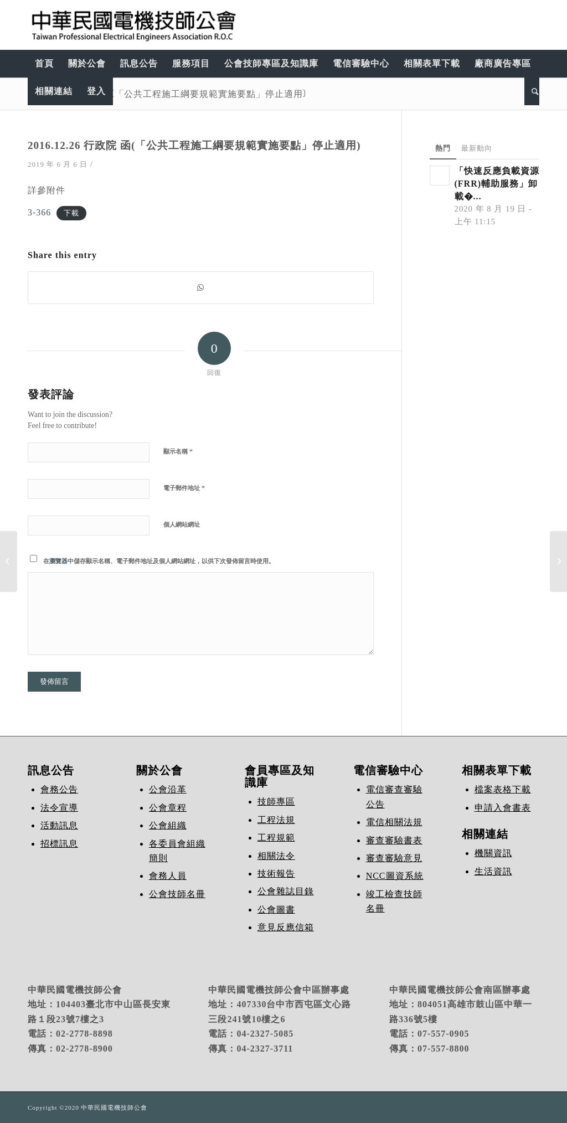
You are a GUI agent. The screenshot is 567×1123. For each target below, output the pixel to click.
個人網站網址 (181, 524)
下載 (71, 213)
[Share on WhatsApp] (200, 287)
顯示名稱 (178, 451)
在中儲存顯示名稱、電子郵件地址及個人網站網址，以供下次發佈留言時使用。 (159, 561)
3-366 (39, 212)
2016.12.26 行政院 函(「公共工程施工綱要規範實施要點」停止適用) (167, 93)
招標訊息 (59, 843)
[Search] (531, 91)
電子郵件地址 (184, 487)
